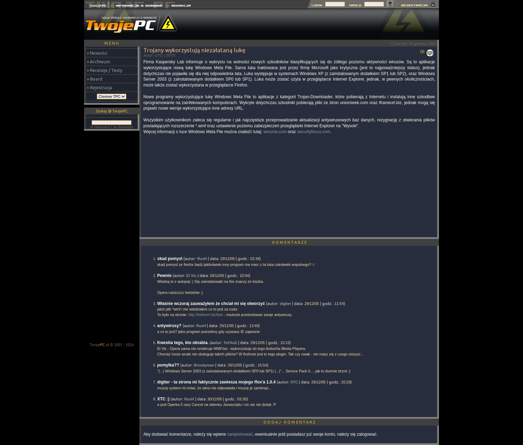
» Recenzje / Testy (104, 70)
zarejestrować (240, 434)
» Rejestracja (99, 87)
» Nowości (97, 52)
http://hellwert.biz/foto (205, 315)
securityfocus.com (313, 131)
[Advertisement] (313, 24)
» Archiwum (98, 61)
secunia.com (274, 131)
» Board (94, 78)
